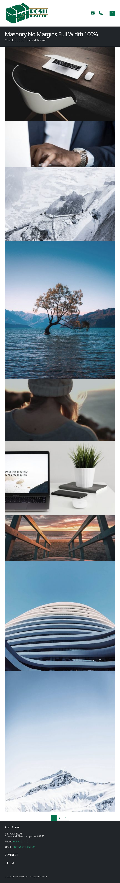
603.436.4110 (20, 841)
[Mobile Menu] (112, 13)
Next (65, 818)
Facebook (7, 862)
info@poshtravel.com (24, 846)
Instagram (13, 862)
